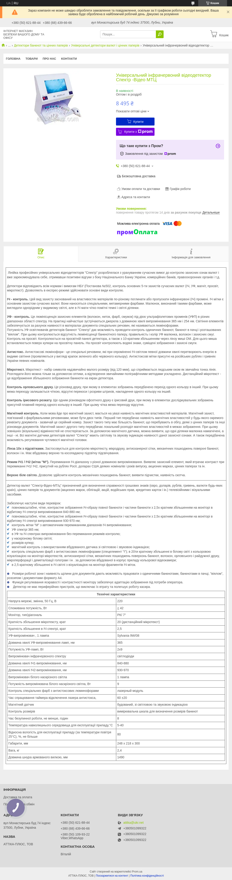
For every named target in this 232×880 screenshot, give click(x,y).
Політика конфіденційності (147, 875)
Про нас (49, 58)
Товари (31, 58)
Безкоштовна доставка (138, 176)
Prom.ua (137, 871)
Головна (13, 58)
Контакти (69, 58)
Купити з (138, 132)
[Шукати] (160, 34)
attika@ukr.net (133, 822)
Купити (138, 121)
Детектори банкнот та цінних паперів (41, 45)
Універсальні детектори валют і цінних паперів (105, 45)
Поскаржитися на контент (112, 875)
